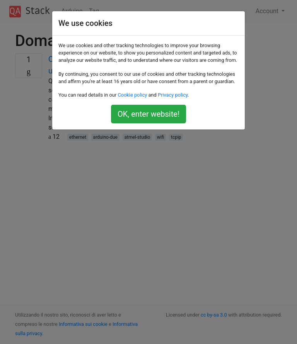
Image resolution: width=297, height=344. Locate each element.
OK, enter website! (148, 114)
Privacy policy (173, 95)
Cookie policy (132, 95)
